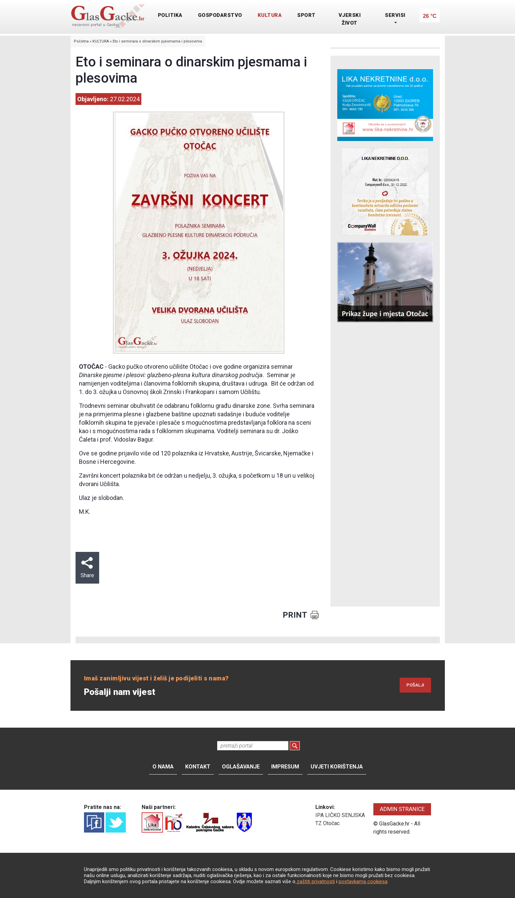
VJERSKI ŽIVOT (350, 19)
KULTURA (270, 15)
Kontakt (197, 766)
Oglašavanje (241, 766)
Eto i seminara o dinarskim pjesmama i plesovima (157, 41)
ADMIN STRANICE (402, 809)
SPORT (306, 15)
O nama (163, 766)
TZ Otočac (327, 823)
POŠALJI (415, 684)
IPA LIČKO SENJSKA (340, 815)
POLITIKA (170, 15)
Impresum (285, 766)
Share (87, 568)
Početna (81, 41)
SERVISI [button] (395, 15)
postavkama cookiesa (363, 881)
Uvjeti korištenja (337, 766)
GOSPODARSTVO (220, 15)
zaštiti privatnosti (315, 881)
